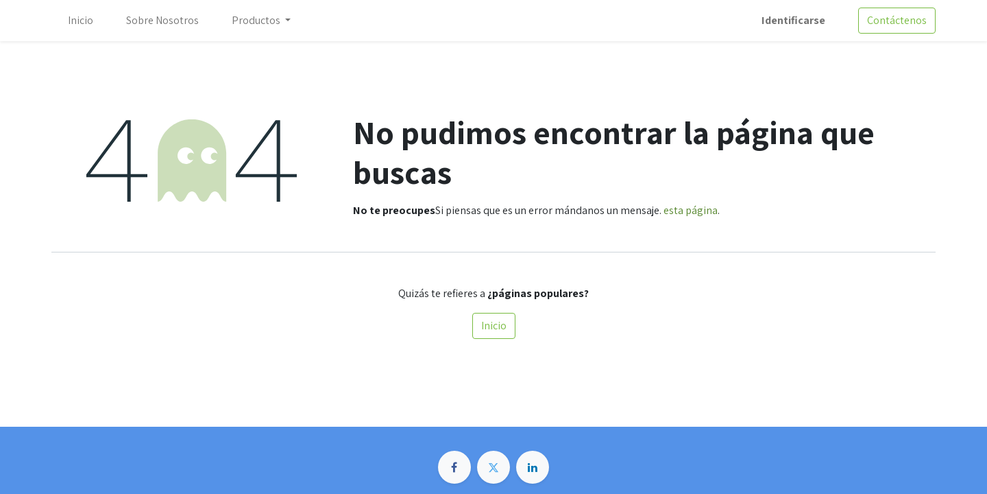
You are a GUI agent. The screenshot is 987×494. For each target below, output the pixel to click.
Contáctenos (897, 20)
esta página (690, 210)
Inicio (494, 325)
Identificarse (793, 20)
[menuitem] (80, 20)
